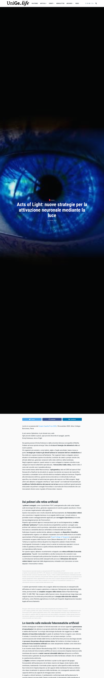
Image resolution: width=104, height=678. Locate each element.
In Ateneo (35, 3)
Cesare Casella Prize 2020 (48, 426)
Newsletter (60, 3)
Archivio (69, 3)
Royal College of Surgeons (60, 577)
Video (77, 3)
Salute (53, 200)
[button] (32, 419)
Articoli (43, 3)
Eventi (51, 3)
